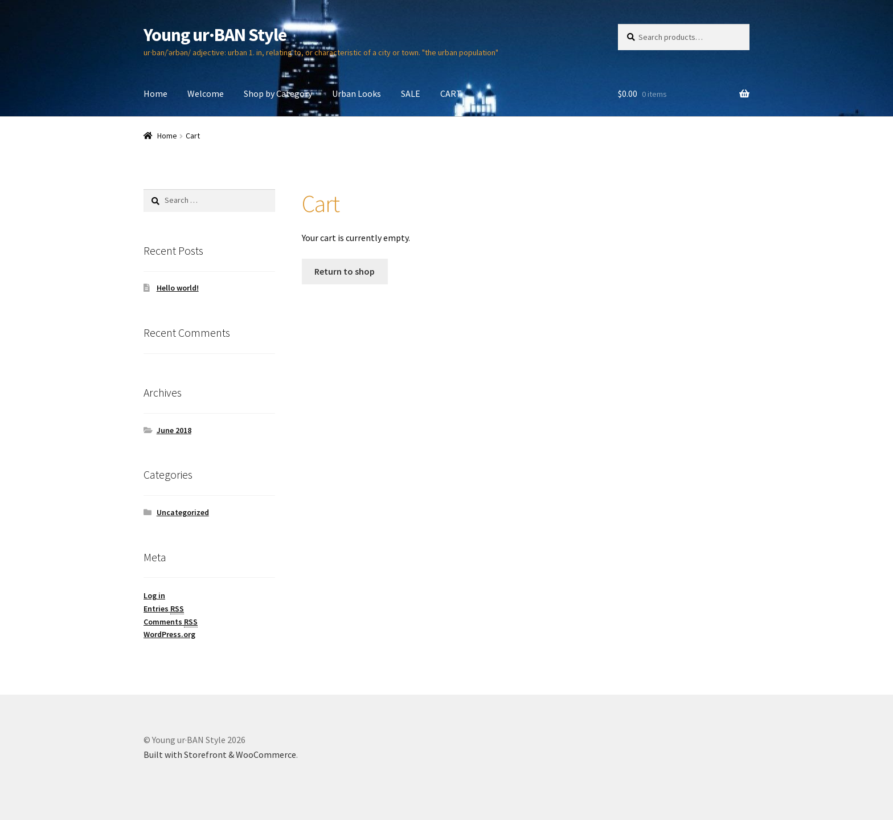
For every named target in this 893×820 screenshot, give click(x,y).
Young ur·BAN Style (215, 34)
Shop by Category (278, 93)
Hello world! (178, 288)
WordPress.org (169, 634)
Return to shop (344, 271)
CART (451, 93)
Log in (154, 595)
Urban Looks (356, 93)
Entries (164, 608)
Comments (171, 622)
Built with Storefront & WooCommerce (220, 754)
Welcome (205, 93)
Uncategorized (183, 512)
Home (155, 93)
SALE (410, 93)
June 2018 (174, 430)
